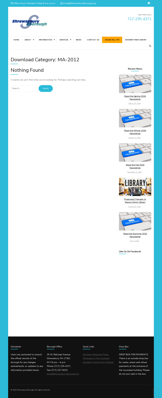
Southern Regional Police (96, 354)
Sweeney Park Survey (135, 40)
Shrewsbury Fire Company (96, 358)
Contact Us (93, 40)
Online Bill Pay (112, 40)
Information (45, 40)
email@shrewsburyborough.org (63, 373)
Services (64, 40)
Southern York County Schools (98, 362)
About (28, 40)
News (78, 40)
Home (16, 40)
